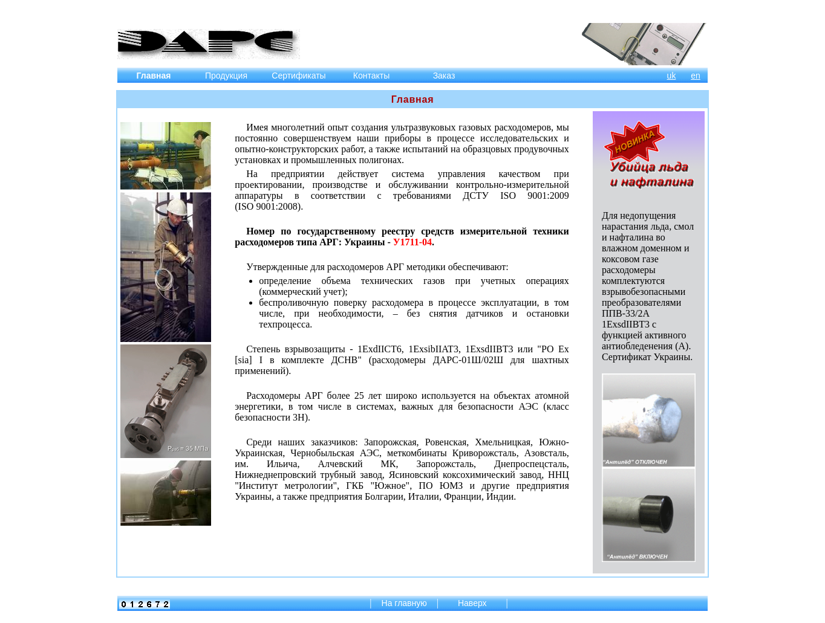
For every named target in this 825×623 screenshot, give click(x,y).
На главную (404, 603)
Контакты (371, 75)
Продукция (226, 75)
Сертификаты (298, 75)
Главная (154, 75)
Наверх (473, 603)
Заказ (444, 75)
